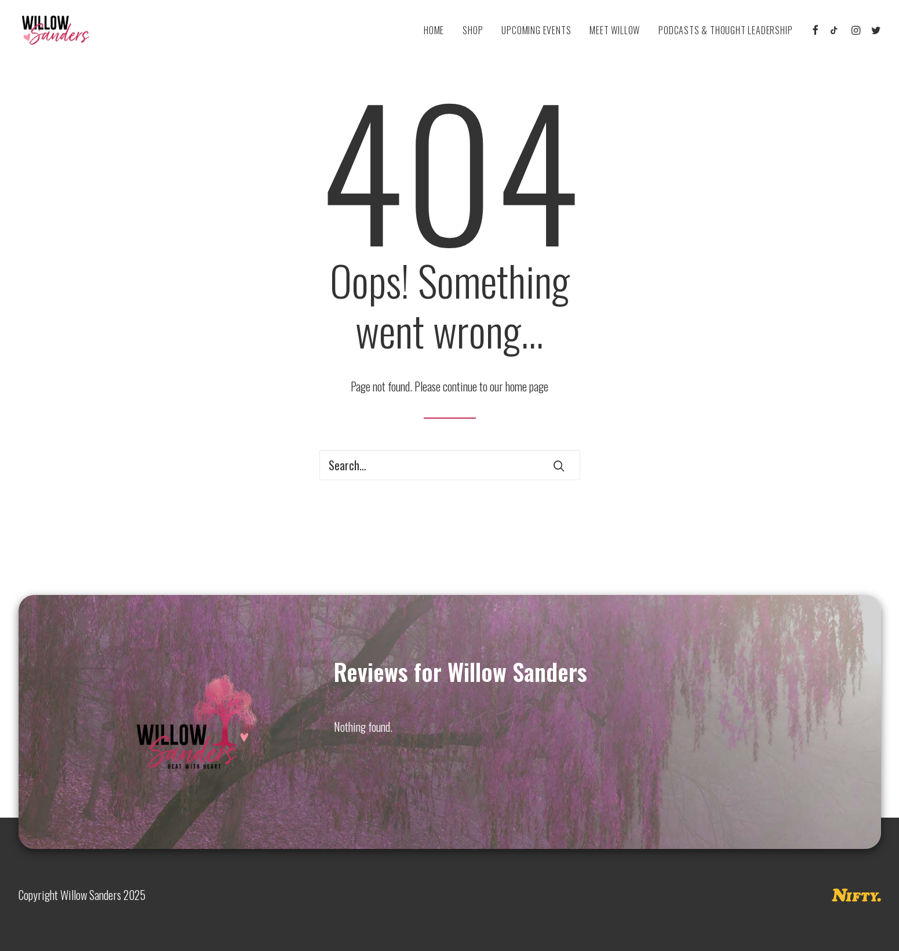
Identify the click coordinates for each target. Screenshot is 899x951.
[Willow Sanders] (52, 30)
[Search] (449, 465)
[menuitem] (434, 30)
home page (526, 386)
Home (434, 30)
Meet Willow (614, 30)
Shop (473, 30)
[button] (816, 30)
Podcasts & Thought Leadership (725, 30)
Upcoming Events (536, 30)
